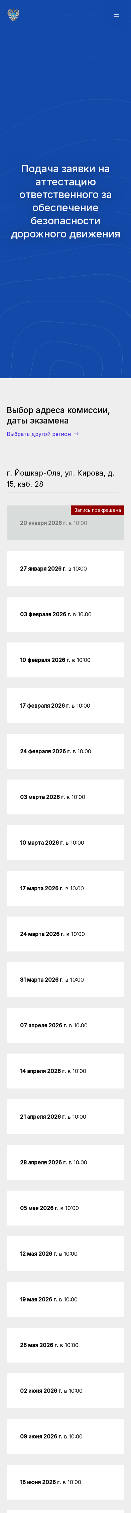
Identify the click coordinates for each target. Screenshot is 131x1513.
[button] (116, 14)
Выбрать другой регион (43, 434)
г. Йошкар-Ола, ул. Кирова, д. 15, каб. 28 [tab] (61, 478)
